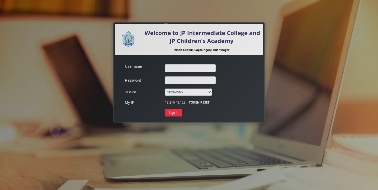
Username (133, 66)
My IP (129, 102)
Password (133, 80)
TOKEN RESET (199, 102)
